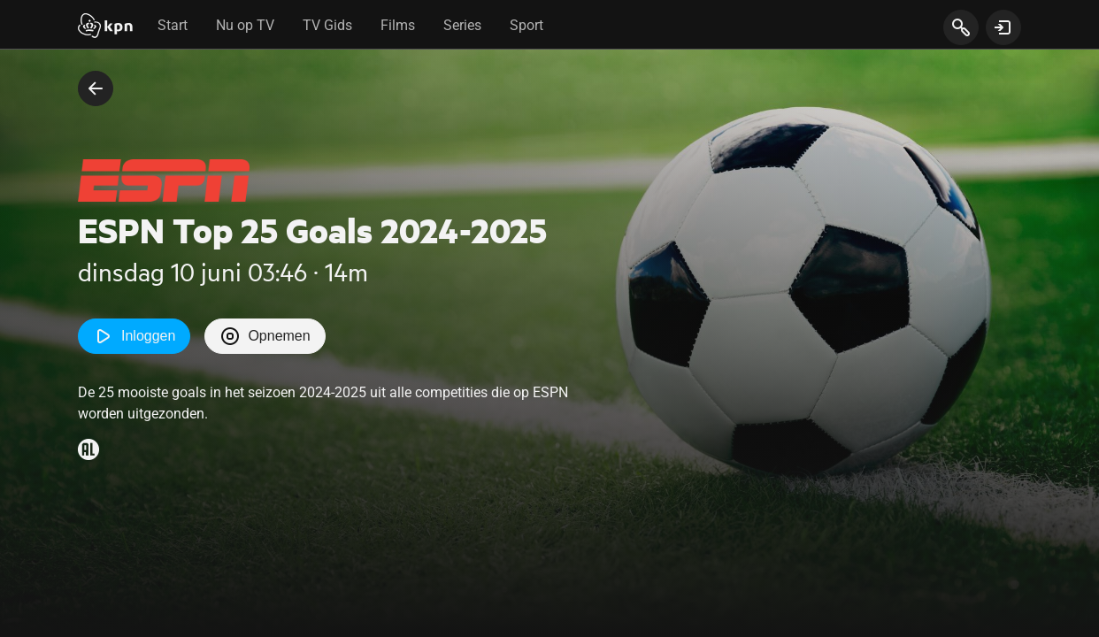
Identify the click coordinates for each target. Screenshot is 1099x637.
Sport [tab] (526, 25)
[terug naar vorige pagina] (95, 88)
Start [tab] (173, 25)
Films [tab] (397, 25)
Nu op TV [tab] (245, 25)
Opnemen (264, 336)
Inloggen (134, 336)
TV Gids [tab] (327, 25)
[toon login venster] (1003, 27)
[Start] (105, 27)
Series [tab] (462, 25)
